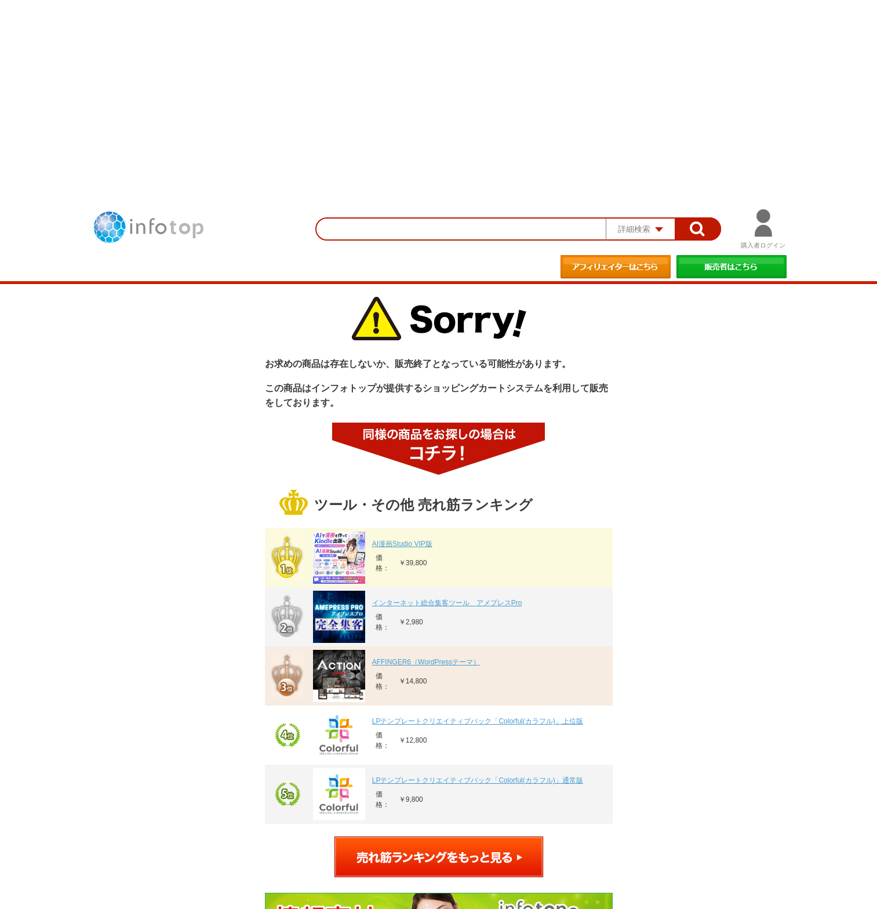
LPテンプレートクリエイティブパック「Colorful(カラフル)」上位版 (477, 721)
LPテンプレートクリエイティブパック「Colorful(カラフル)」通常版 (477, 780)
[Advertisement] (439, 87)
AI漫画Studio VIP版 (402, 544)
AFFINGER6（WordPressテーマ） (426, 662)
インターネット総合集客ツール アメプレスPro (447, 603)
